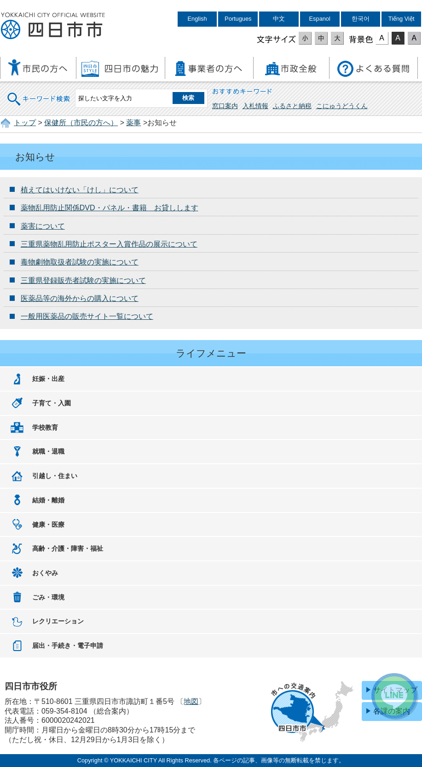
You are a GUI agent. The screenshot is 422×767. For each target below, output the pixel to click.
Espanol (319, 18)
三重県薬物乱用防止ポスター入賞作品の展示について (109, 244)
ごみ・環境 (48, 597)
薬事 (133, 123)
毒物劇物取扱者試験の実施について (80, 262)
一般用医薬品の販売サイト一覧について (87, 316)
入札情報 (255, 106)
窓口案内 (225, 106)
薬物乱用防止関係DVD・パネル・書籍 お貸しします (109, 208)
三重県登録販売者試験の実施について (83, 280)
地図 (191, 701)
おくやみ (45, 573)
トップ (25, 123)
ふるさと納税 (292, 106)
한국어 (361, 18)
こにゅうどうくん (342, 106)
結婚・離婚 (48, 500)
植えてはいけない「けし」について (80, 190)
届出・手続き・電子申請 (67, 645)
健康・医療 (48, 524)
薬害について (43, 226)
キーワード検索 (39, 93)
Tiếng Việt (401, 18)
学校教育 (45, 427)
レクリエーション (58, 621)
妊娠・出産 (48, 378)
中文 (279, 18)
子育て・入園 (51, 403)
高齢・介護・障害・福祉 (67, 548)
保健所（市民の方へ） (81, 123)
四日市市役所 (53, 26)
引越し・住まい (54, 475)
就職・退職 (48, 451)
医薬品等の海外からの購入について (80, 298)
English (197, 18)
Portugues (238, 18)
